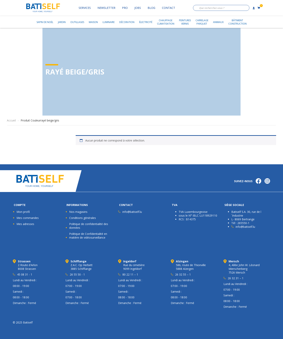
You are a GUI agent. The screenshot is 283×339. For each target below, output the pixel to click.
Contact (168, 8)
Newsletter (106, 8)
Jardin (62, 22)
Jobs (137, 8)
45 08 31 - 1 (24, 274)
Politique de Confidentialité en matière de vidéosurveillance (88, 235)
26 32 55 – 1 (183, 274)
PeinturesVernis (185, 22)
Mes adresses (25, 224)
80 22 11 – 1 (130, 274)
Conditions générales (82, 218)
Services (85, 8)
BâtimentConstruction (237, 22)
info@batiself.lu (132, 212)
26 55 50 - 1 (77, 274)
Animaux (218, 22)
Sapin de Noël (45, 22)
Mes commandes (28, 218)
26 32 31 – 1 (235, 278)
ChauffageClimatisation (165, 22)
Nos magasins (78, 212)
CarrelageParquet (202, 22)
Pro (125, 8)
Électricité (145, 22)
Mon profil (23, 212)
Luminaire (109, 22)
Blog (151, 8)
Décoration (126, 22)
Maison (93, 22)
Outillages (77, 22)
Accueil (11, 120)
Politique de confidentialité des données (88, 226)
